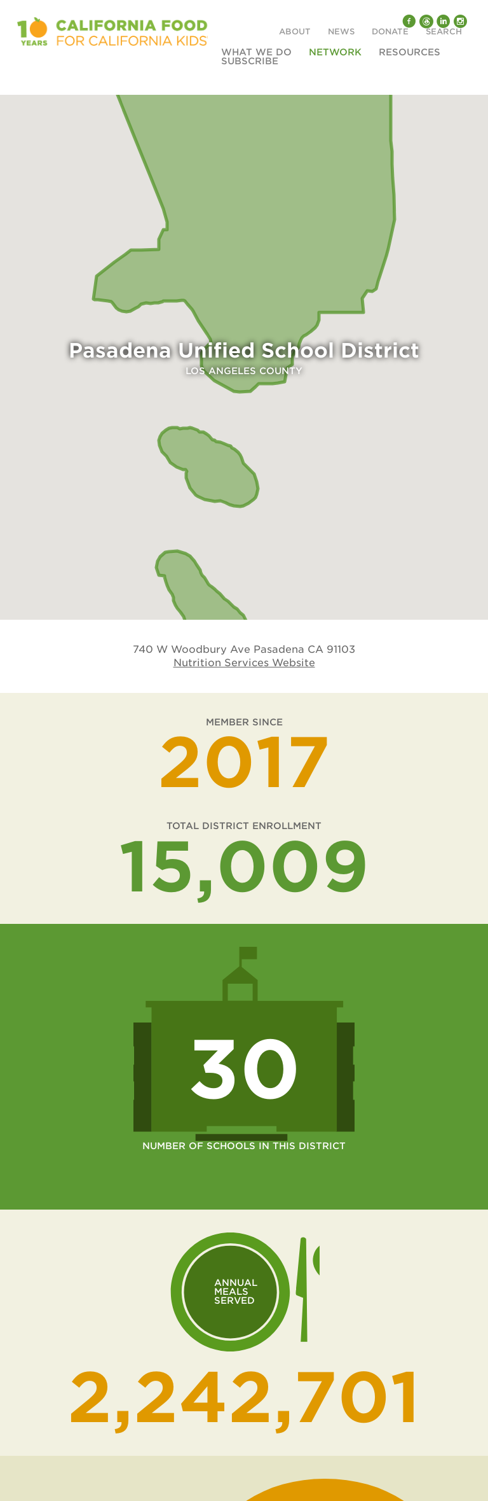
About (295, 32)
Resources (409, 52)
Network (335, 52)
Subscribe (249, 61)
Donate (390, 32)
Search (444, 32)
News (341, 32)
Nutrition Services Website (244, 663)
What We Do (256, 52)
